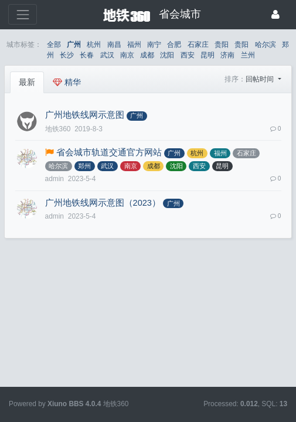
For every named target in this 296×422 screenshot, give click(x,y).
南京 (127, 55)
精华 (67, 82)
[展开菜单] (22, 14)
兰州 (248, 55)
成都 (147, 55)
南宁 (154, 44)
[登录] (275, 14)
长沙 (67, 55)
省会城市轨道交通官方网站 (109, 152)
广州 (74, 44)
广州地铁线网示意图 (84, 115)
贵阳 (222, 44)
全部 (54, 44)
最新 (27, 82)
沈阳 (167, 55)
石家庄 (198, 44)
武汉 (107, 55)
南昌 (114, 44)
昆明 (207, 55)
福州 (134, 44)
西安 (188, 55)
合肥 (174, 44)
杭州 (94, 44)
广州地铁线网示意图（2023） (103, 202)
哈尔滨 (265, 44)
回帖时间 (260, 79)
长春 (87, 55)
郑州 (84, 165)
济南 (227, 55)
